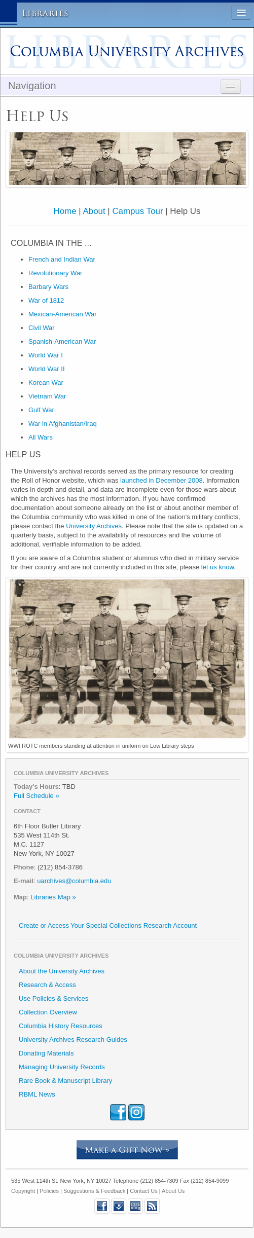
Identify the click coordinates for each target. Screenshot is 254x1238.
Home (65, 211)
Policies (49, 1191)
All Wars (40, 437)
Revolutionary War (55, 273)
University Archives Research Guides (73, 1039)
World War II (46, 369)
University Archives (94, 526)
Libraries (45, 13)
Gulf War (41, 410)
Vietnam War (47, 396)
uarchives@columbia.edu (74, 881)
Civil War (41, 328)
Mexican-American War (62, 314)
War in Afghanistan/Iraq (62, 423)
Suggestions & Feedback (94, 1191)
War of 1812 (46, 300)
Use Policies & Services (53, 998)
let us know (217, 567)
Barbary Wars (48, 286)
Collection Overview (48, 1012)
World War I (45, 355)
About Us (173, 1191)
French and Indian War (61, 259)
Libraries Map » (53, 897)
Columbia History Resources (60, 1026)
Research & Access (47, 985)
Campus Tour (137, 211)
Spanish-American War (62, 341)
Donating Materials (46, 1053)
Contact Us (143, 1191)
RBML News (37, 1094)
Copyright (23, 1191)
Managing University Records (62, 1067)
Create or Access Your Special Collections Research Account (108, 925)
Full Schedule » (36, 795)
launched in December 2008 (161, 480)
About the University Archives (61, 971)
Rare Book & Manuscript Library (65, 1080)
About (94, 211)
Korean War (45, 382)
